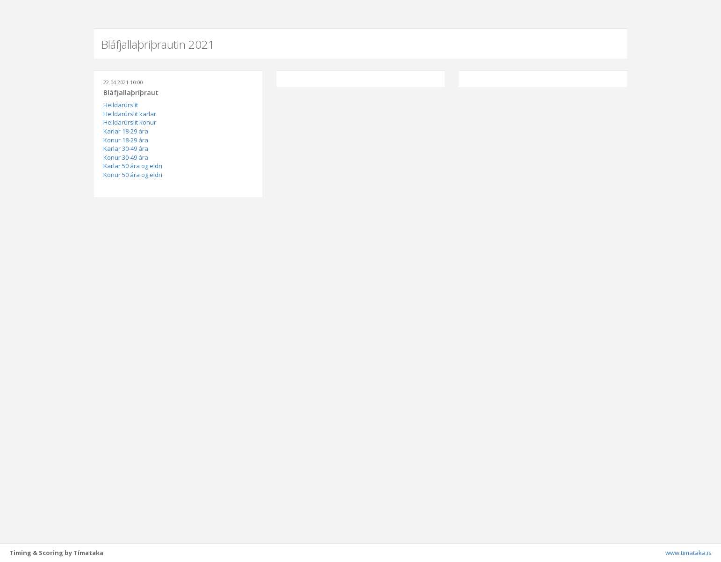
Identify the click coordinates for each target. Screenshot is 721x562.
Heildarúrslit (120, 105)
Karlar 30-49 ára (125, 148)
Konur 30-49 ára (125, 157)
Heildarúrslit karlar (129, 114)
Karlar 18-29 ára (125, 131)
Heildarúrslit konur (129, 122)
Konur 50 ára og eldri (132, 174)
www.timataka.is (688, 552)
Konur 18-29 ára (125, 140)
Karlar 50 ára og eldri (132, 166)
